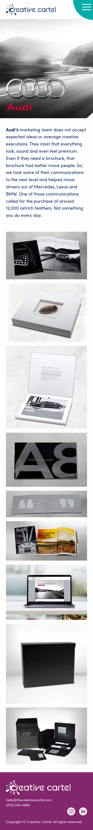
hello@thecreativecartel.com (29, 800)
